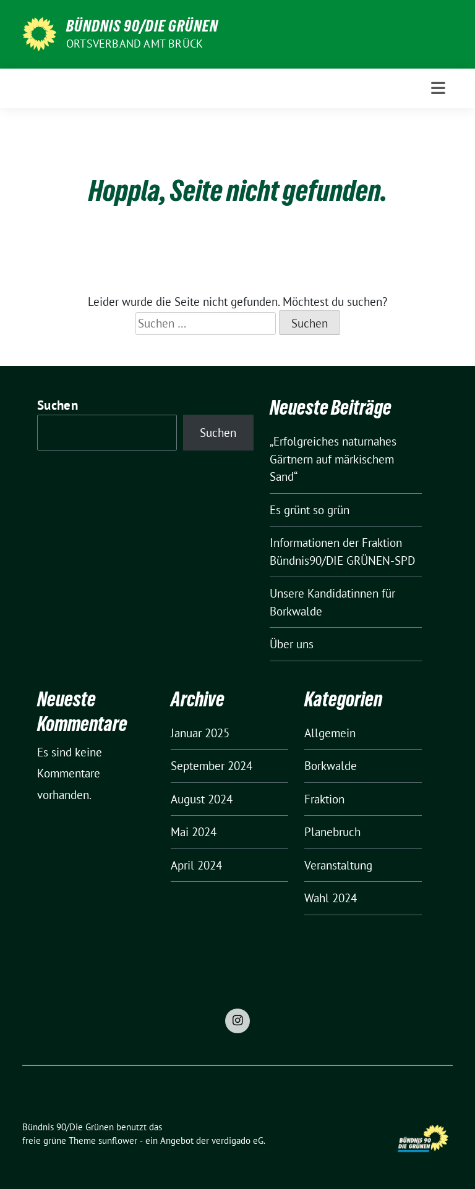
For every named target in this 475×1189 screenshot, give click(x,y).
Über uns (292, 644)
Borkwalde (330, 765)
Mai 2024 (193, 831)
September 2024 (211, 765)
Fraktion (324, 799)
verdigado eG (237, 1140)
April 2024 (196, 865)
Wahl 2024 (330, 898)
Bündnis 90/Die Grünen (142, 26)
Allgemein (330, 733)
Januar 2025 (200, 733)
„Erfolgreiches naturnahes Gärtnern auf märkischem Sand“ (333, 459)
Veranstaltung (338, 865)
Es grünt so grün (309, 509)
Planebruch (332, 831)
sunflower (117, 1140)
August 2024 (202, 799)
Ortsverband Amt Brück (134, 43)
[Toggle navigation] (438, 88)
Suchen (57, 405)
